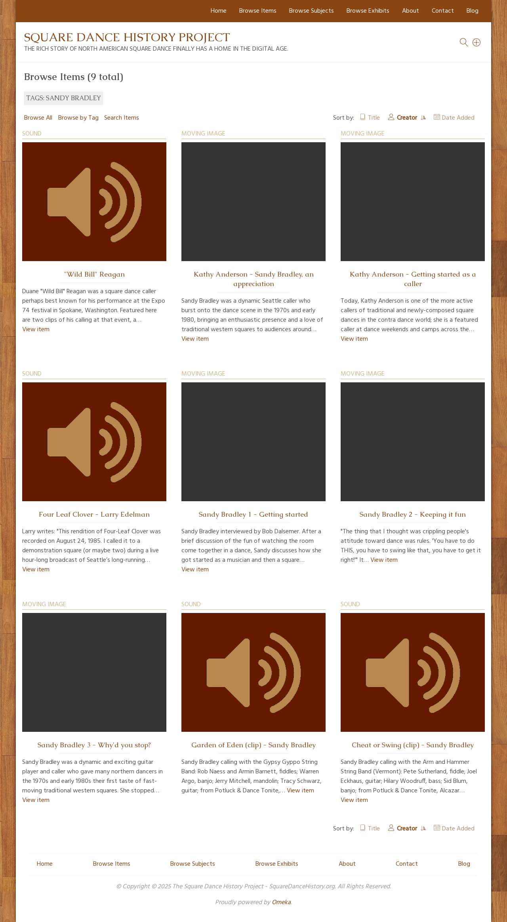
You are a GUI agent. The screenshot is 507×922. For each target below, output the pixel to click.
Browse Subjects (311, 11)
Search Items (121, 118)
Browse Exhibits (368, 11)
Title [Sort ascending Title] (374, 118)
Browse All (38, 118)
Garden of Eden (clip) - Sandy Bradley (253, 745)
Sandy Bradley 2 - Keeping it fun (413, 514)
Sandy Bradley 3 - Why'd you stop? (94, 745)
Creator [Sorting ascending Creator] (408, 118)
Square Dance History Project (127, 37)
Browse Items (257, 11)
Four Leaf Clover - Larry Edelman (94, 514)
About (410, 11)
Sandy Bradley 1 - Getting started (253, 514)
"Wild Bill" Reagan (94, 274)
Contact (443, 11)
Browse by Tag (78, 118)
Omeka (281, 902)
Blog (472, 11)
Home (219, 11)
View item (36, 329)
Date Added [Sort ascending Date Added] (458, 118)
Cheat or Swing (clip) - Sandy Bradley (413, 745)
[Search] (477, 42)
